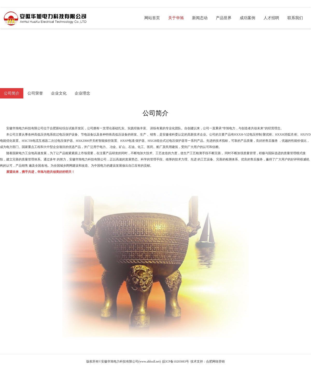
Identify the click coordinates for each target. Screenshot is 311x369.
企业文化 (59, 93)
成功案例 (247, 18)
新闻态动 (200, 18)
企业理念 (82, 93)
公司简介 (11, 93)
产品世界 (223, 18)
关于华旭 (176, 18)
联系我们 (295, 18)
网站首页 (152, 18)
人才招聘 (271, 18)
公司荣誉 (35, 93)
